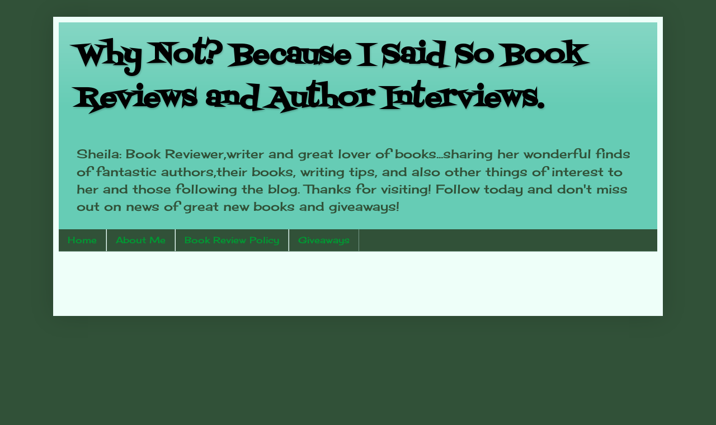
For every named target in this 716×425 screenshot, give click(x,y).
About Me (141, 239)
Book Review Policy (232, 239)
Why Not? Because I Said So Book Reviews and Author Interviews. (330, 77)
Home (82, 239)
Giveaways (324, 239)
